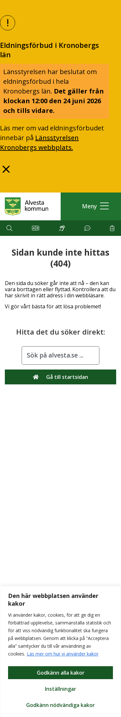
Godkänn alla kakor (61, 672)
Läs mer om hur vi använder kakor (62, 654)
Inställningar (60, 688)
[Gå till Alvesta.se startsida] (26, 206)
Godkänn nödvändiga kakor (60, 705)
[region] (60, 651)
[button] (94, 206)
